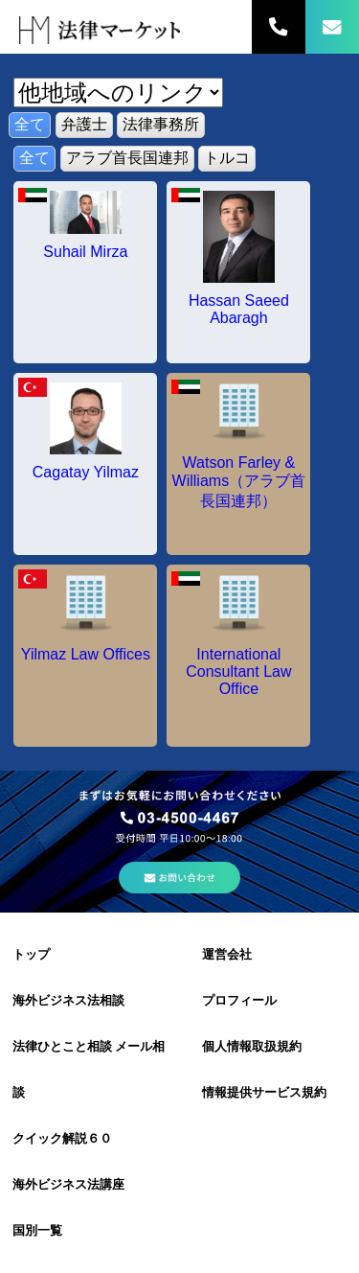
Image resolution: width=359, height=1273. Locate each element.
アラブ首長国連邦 (127, 158)
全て (29, 124)
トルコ (227, 158)
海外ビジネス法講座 (68, 1184)
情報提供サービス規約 (264, 1092)
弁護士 (84, 124)
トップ (31, 954)
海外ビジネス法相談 (68, 1000)
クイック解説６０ (62, 1138)
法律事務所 (161, 124)
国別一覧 (37, 1230)
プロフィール (239, 1000)
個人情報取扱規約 (252, 1046)
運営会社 (227, 954)
